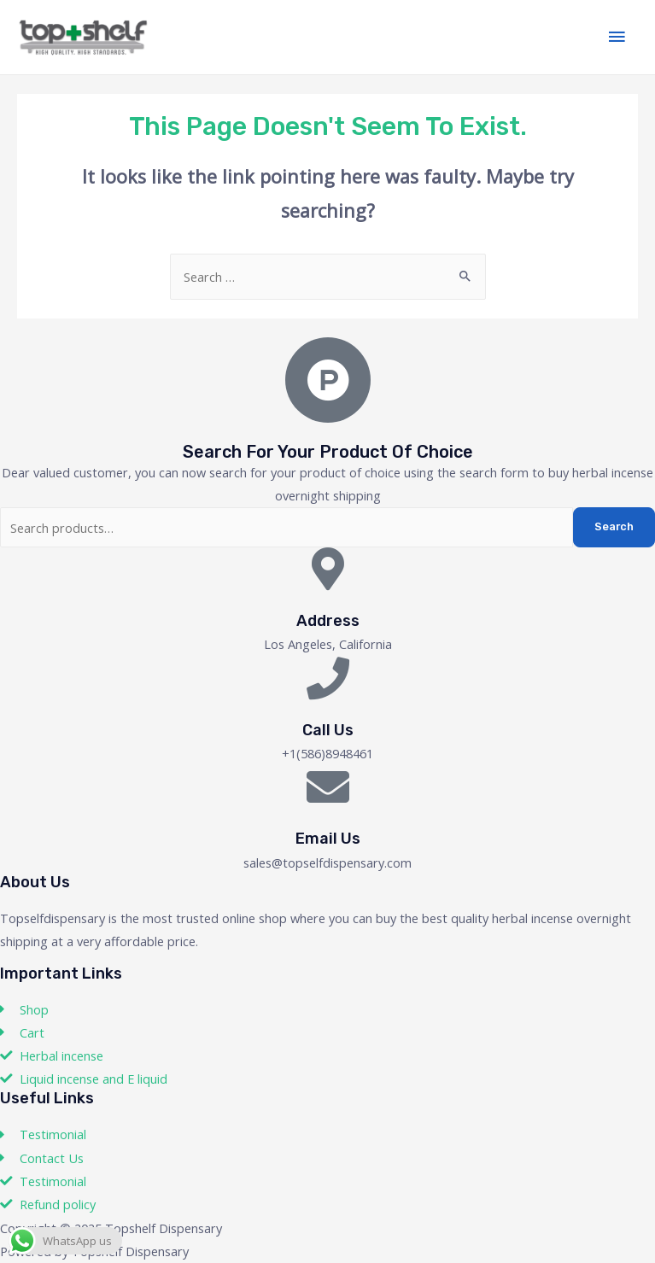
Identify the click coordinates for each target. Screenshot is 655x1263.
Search (614, 526)
